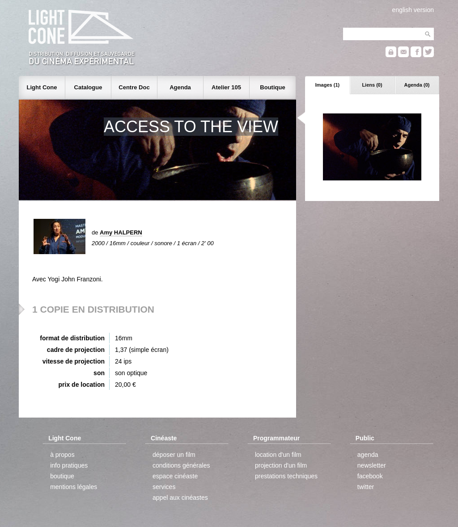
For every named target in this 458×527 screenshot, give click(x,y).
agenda (367, 454)
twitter (365, 486)
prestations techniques (286, 476)
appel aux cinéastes (180, 497)
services (164, 486)
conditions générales (181, 465)
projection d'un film (281, 465)
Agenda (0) (417, 85)
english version (413, 9)
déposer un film (174, 454)
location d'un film (278, 454)
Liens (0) (372, 85)
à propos (62, 454)
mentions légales (73, 486)
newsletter (371, 465)
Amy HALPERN (121, 232)
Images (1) (327, 85)
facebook (370, 476)
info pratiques (69, 465)
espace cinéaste (175, 476)
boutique (62, 476)
